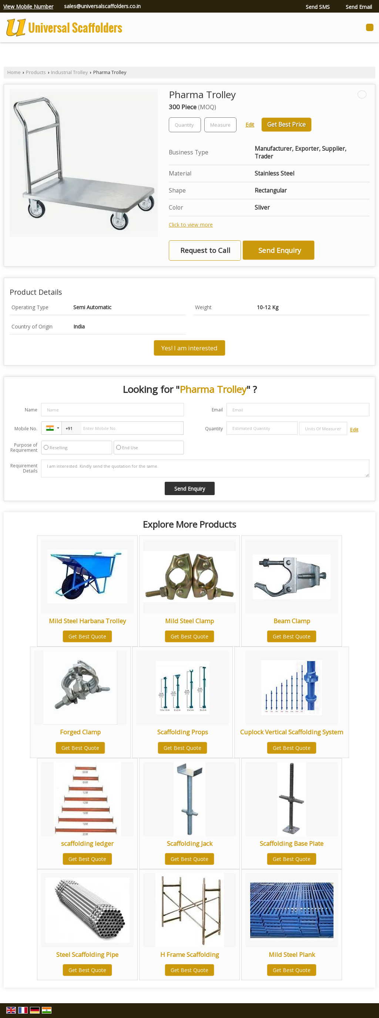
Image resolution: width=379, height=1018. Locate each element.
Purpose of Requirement (23, 448)
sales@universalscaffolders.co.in (102, 6)
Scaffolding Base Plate (291, 843)
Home (14, 72)
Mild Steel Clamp (189, 621)
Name (31, 410)
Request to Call (205, 250)
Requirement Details (23, 468)
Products (36, 72)
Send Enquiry (279, 250)
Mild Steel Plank (292, 954)
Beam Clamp (292, 621)
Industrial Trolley (69, 72)
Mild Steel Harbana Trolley (87, 621)
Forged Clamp (80, 732)
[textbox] (220, 124)
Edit (249, 124)
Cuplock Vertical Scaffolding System (291, 732)
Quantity (214, 428)
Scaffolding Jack (189, 843)
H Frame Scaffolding (189, 954)
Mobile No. (25, 428)
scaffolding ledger (87, 843)
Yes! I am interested (189, 348)
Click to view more (191, 224)
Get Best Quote (87, 636)
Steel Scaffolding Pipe (87, 954)
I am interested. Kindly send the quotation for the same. (205, 468)
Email (217, 410)
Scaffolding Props (182, 732)
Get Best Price (286, 124)
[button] (28, 6)
